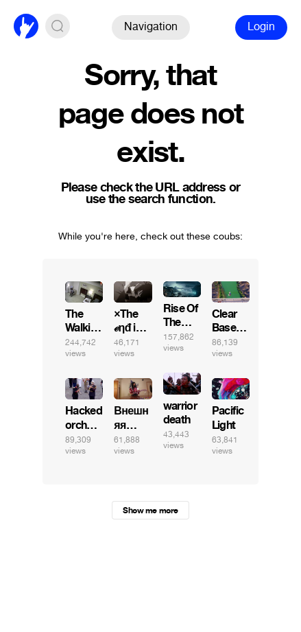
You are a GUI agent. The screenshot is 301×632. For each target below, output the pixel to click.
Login (261, 26)
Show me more (150, 510)
